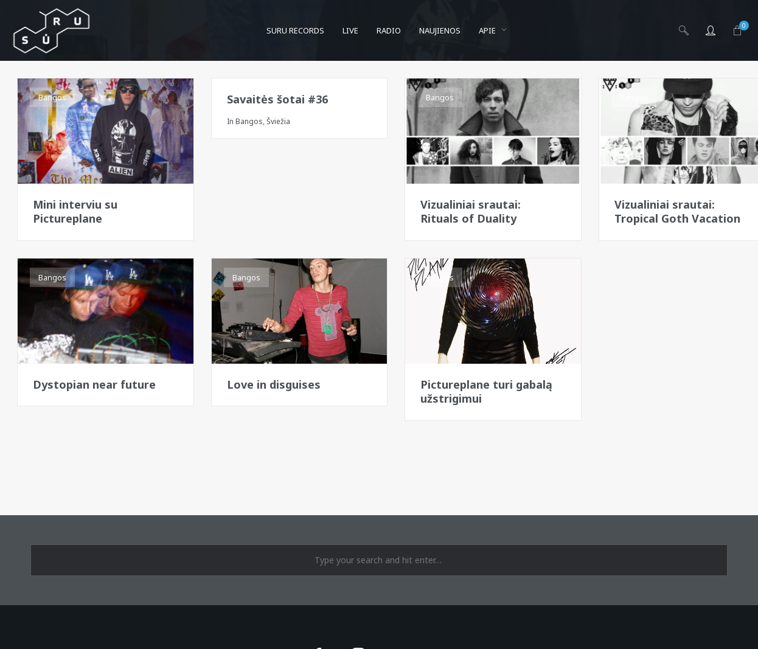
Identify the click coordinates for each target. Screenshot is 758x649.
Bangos (52, 97)
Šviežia (278, 121)
